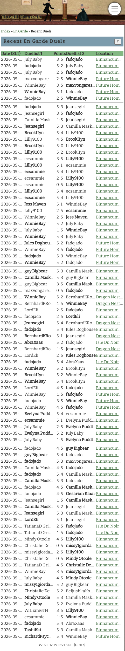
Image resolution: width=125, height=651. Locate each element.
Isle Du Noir (107, 342)
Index (5, 31)
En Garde (20, 31)
